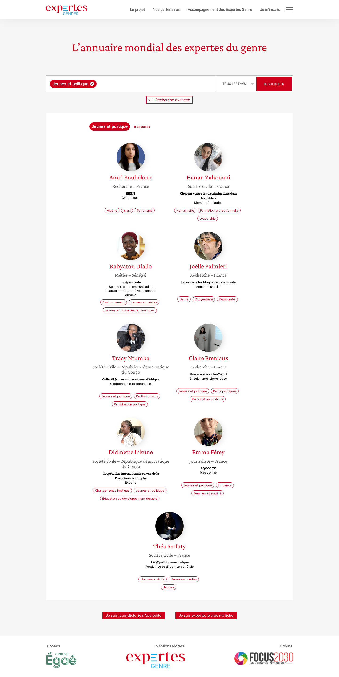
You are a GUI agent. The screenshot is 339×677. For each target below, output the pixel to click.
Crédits (286, 646)
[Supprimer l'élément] (92, 84)
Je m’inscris (254, 9)
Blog (276, 9)
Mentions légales (170, 646)
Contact (53, 646)
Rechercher (274, 84)
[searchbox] (146, 84)
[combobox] (131, 84)
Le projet (121, 9)
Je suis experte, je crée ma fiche (206, 615)
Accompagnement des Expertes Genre (204, 9)
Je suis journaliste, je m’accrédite (133, 615)
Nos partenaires (150, 9)
